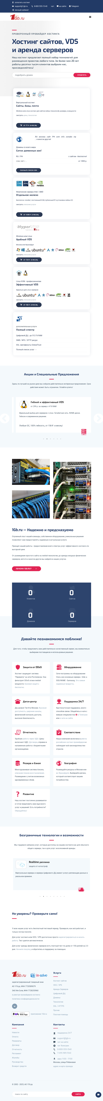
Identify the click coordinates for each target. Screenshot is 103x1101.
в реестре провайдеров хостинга (26, 995)
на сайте (61, 6)
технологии (33, 115)
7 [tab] (61, 896)
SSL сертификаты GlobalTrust (29, 345)
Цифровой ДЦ (59, 993)
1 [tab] (43, 439)
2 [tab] (47, 439)
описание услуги (30, 204)
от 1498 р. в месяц (30, 214)
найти (78, 1094)
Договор (15, 1045)
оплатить (21, 2)
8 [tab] (64, 896)
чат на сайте (62, 1042)
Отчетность (17, 1049)
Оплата (15, 1037)
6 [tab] (61, 439)
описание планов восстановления (29, 773)
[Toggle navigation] (90, 17)
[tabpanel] (51, 415)
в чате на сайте (66, 718)
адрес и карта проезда (63, 1066)
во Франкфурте (62, 773)
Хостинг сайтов (60, 981)
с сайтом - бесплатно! (77, 156)
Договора (33, 742)
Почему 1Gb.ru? (26, 568)
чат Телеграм (63, 1045)
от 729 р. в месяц (29, 259)
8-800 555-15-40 (39, 6)
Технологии (58, 1002)
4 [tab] (54, 439)
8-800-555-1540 (64, 1049)
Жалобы (15, 1058)
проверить (82, 75)
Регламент (16, 1053)
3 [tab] (50, 439)
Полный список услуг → (27, 349)
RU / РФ (20, 156)
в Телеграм (81, 715)
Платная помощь (60, 1014)
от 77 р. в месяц (29, 125)
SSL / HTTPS (58, 1006)
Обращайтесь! (21, 811)
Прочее (56, 1010)
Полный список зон (29, 170)
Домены (56, 998)
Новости (15, 1032)
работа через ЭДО (30, 739)
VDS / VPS (57, 985)
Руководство (17, 1062)
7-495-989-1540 (64, 1053)
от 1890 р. (82, 161)
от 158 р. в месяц (29, 304)
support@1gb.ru (20, 6)
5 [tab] (57, 439)
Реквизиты (16, 1041)
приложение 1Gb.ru (39, 1014)
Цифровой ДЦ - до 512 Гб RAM (30, 335)
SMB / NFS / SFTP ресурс (27, 340)
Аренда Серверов (60, 989)
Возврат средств (19, 1066)
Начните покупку (23, 949)
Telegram (74, 6)
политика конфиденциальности (25, 999)
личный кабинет (20, 10)
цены (26, 115)
